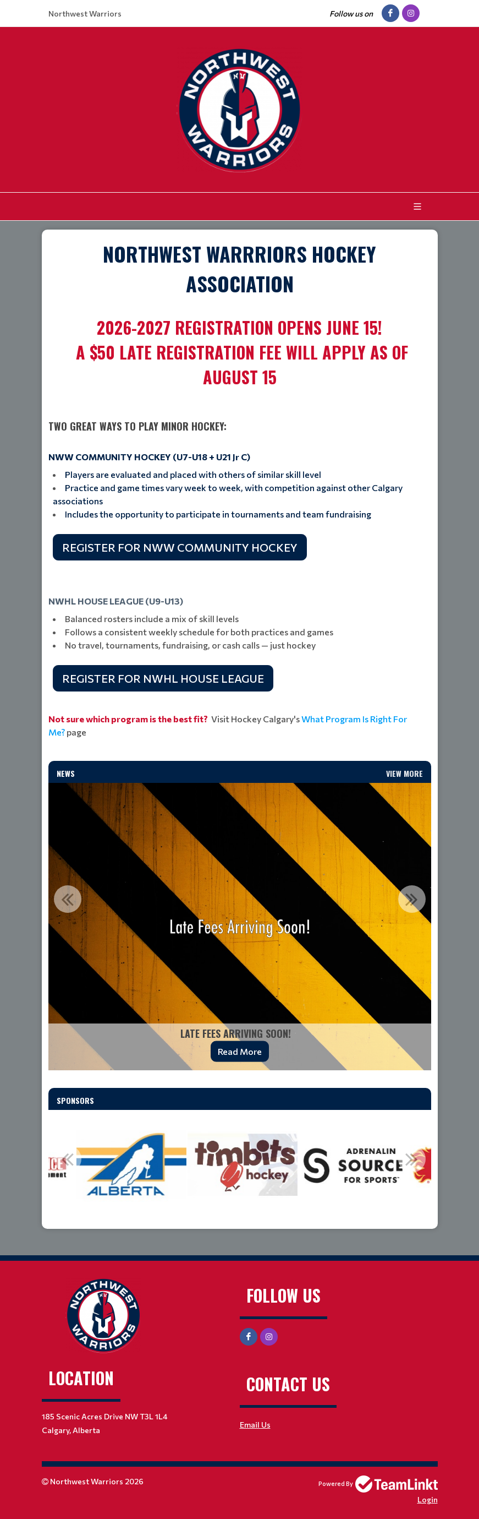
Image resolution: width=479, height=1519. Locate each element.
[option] (239, 926)
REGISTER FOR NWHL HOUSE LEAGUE (163, 678)
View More (404, 773)
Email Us (255, 1424)
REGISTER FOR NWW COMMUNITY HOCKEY (180, 547)
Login (427, 1499)
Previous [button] (67, 899)
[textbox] (239, 268)
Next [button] (412, 899)
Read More (240, 1051)
